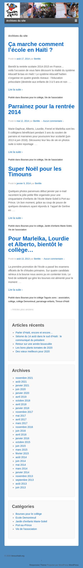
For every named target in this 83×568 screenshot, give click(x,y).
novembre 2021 (24, 377)
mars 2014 (21, 468)
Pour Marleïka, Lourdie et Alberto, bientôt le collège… (38, 244)
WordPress (74, 565)
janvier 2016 (22, 438)
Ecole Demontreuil (26, 517)
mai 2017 (21, 415)
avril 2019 (21, 396)
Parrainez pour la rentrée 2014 (41, 109)
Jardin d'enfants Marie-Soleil (58, 226)
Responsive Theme (37, 565)
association (63, 297)
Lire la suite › (15, 89)
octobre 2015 (23, 442)
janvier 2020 (22, 393)
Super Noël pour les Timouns (35, 171)
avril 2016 (21, 434)
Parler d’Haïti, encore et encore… (34, 332)
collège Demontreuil (25, 301)
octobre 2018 (23, 400)
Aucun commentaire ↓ (53, 121)
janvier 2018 (22, 408)
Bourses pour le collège (32, 97)
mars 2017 (21, 423)
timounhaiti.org (17, 556)
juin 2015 (21, 445)
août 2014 (21, 457)
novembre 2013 (24, 476)
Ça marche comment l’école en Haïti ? (36, 47)
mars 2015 (21, 449)
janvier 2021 (22, 385)
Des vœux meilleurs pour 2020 (33, 351)
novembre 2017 (24, 411)
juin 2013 (21, 487)
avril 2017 (21, 419)
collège (11, 301)
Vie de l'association (54, 97)
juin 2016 (21, 430)
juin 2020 (21, 389)
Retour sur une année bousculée (34, 343)
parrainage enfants (45, 301)
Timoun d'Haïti (62, 301)
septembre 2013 (25, 479)
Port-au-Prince (24, 525)
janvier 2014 (22, 472)
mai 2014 (21, 464)
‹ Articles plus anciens (22, 309)
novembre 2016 (24, 427)
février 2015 (22, 453)
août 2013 (21, 483)
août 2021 (21, 381)
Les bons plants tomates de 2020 (34, 347)
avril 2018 (21, 404)
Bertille (37, 59)
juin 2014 (21, 461)
